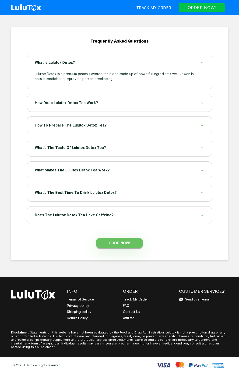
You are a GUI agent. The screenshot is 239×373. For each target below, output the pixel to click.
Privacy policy (78, 305)
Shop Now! (119, 243)
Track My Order (152, 7)
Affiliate (128, 318)
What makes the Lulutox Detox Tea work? (72, 170)
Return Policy (77, 318)
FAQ (126, 305)
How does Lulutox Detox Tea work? (66, 102)
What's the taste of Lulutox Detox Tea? (70, 147)
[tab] (119, 62)
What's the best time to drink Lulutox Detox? (76, 192)
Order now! (201, 7)
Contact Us (131, 311)
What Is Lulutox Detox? (55, 62)
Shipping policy (79, 311)
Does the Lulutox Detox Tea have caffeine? (74, 215)
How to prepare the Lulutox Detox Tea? (71, 125)
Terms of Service (80, 299)
